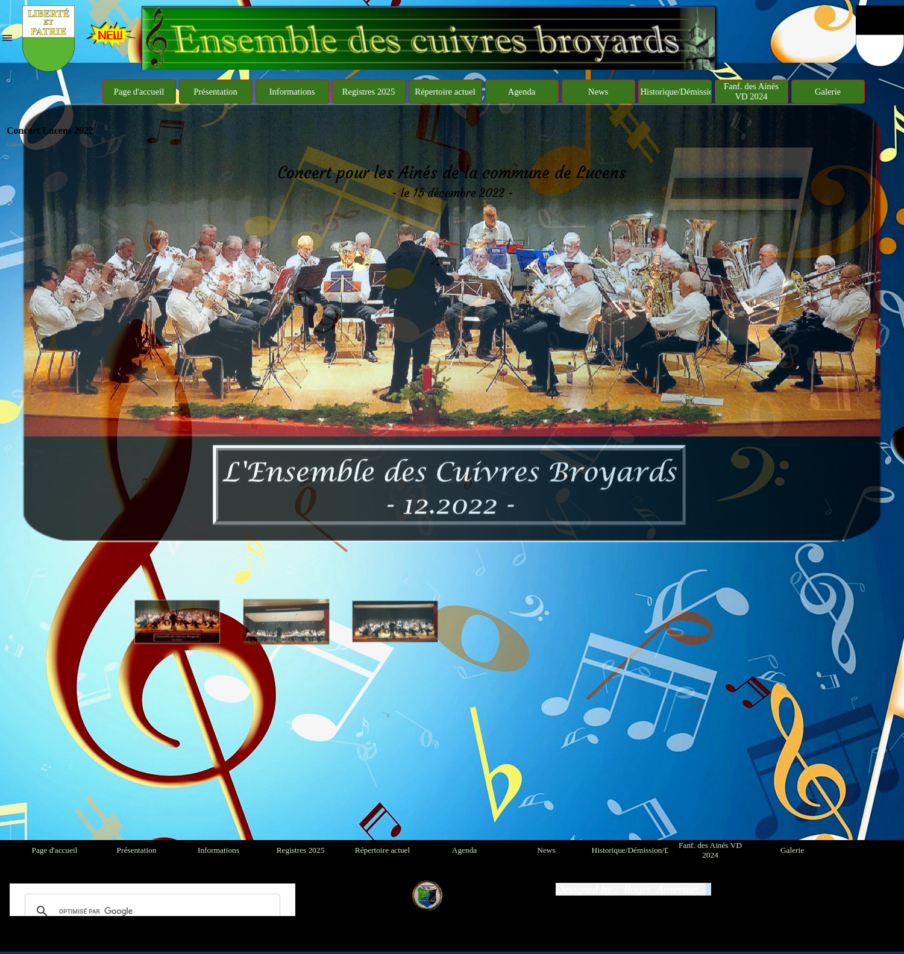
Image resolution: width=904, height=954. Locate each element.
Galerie (828, 91)
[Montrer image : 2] (286, 558)
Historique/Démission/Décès (691, 91)
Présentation (215, 91)
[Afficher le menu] (7, 38)
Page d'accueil (139, 91)
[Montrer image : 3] (395, 558)
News (598, 91)
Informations (292, 91)
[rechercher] (150, 911)
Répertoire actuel (445, 91)
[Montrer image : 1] (177, 558)
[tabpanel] (452, 181)
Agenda (522, 91)
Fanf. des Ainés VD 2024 (751, 91)
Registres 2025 (368, 91)
